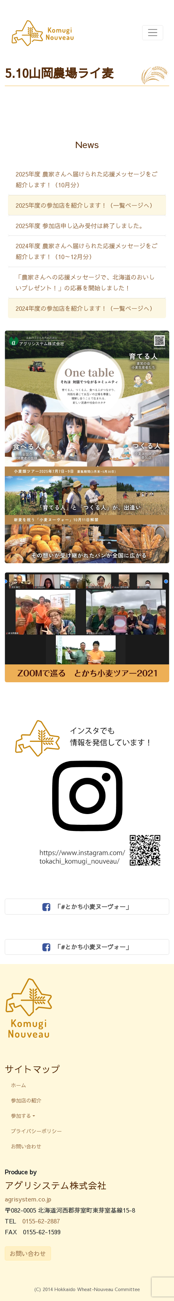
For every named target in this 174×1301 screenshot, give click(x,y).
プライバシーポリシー (36, 1130)
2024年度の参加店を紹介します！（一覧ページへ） (86, 308)
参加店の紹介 (26, 1100)
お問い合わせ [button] (28, 1253)
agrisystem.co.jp (28, 1199)
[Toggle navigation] (152, 32)
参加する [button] (21, 1115)
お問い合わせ (26, 1146)
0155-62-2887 (41, 1221)
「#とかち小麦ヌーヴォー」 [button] (87, 906)
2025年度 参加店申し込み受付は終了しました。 (80, 225)
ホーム (18, 1084)
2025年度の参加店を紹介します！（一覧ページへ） (86, 205)
